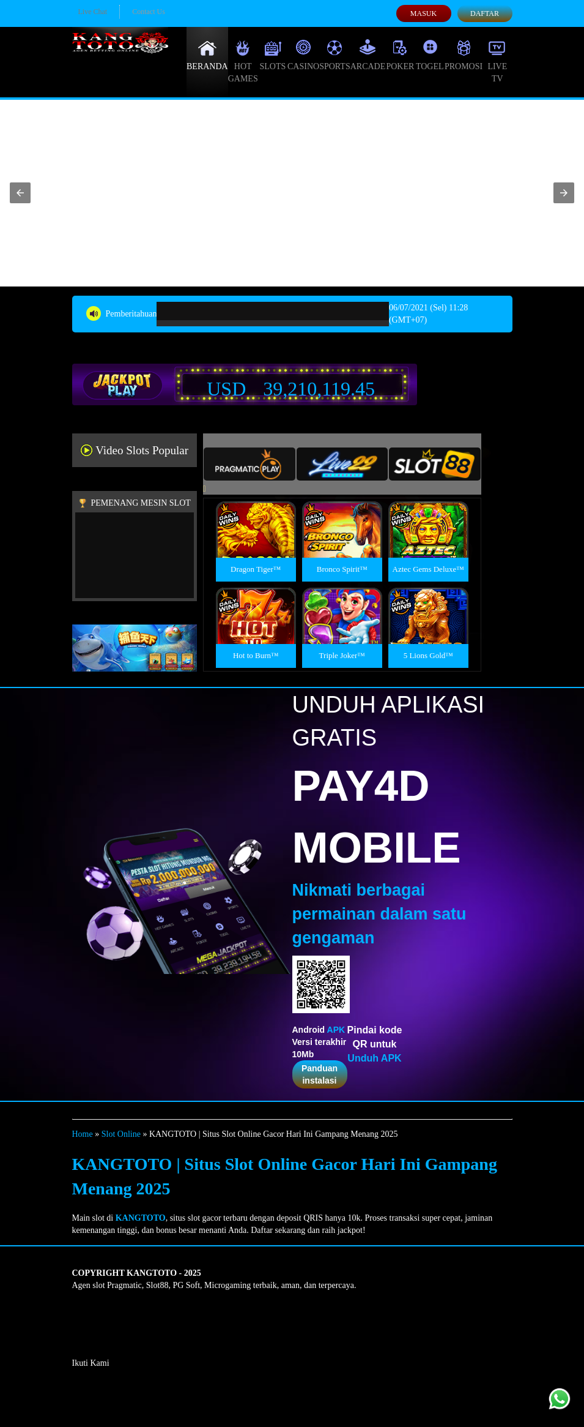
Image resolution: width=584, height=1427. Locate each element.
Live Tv (497, 61)
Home (82, 1134)
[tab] (249, 464)
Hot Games (243, 61)
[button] (20, 192)
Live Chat (93, 11)
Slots (272, 55)
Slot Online (121, 1134)
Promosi (463, 55)
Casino (303, 55)
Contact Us (148, 11)
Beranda (207, 55)
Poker (400, 55)
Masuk (423, 13)
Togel (430, 55)
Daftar (484, 13)
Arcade (368, 55)
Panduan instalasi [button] (319, 1074)
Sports (334, 55)
